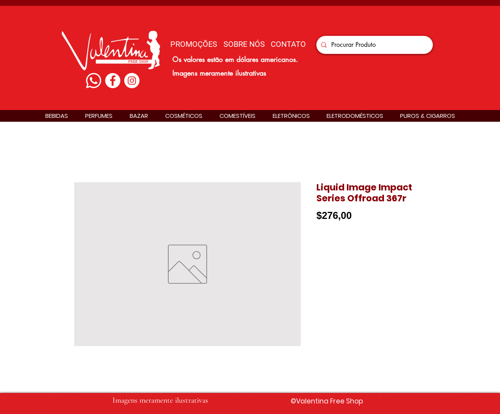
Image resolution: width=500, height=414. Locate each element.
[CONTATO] (288, 44)
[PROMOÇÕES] (193, 44)
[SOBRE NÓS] (243, 44)
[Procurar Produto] (373, 45)
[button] (57, 116)
